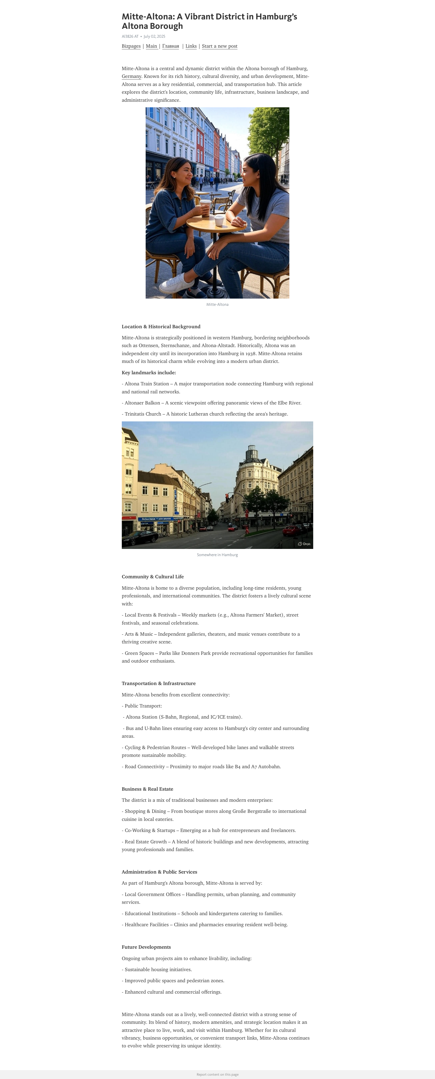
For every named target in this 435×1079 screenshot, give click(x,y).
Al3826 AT (130, 36)
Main (152, 46)
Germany (131, 76)
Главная (170, 46)
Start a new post (219, 46)
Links (191, 46)
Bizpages (131, 46)
